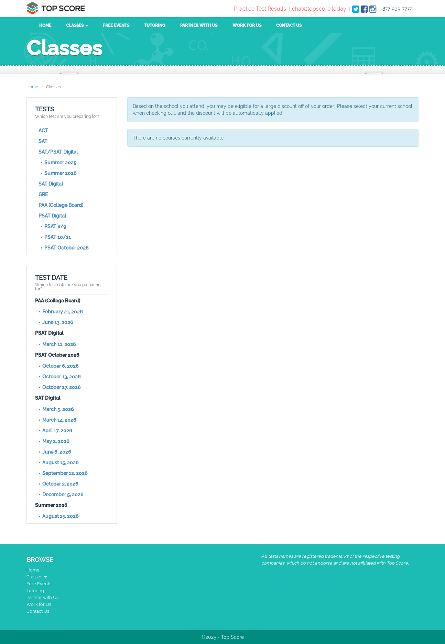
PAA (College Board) (61, 205)
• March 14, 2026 (57, 420)
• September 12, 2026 (63, 473)
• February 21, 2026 (61, 311)
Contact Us (289, 25)
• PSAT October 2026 (64, 248)
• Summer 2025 (57, 162)
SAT (43, 141)
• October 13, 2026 (60, 376)
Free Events (116, 25)
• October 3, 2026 (58, 484)
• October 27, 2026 (60, 387)
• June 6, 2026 (55, 452)
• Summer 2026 (58, 173)
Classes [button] (77, 25)
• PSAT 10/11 (55, 237)
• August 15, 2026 (59, 462)
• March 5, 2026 (56, 409)
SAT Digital (51, 184)
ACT (43, 130)
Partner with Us (198, 25)
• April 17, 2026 (55, 430)
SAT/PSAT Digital (58, 152)
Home (45, 25)
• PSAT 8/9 (52, 226)
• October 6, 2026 (59, 366)
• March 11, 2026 (57, 344)
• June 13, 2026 (56, 322)
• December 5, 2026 (61, 494)
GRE (43, 194)
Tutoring (154, 25)
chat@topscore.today (319, 8)
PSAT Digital (52, 216)
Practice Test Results (260, 8)
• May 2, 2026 (54, 441)
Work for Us (246, 25)
